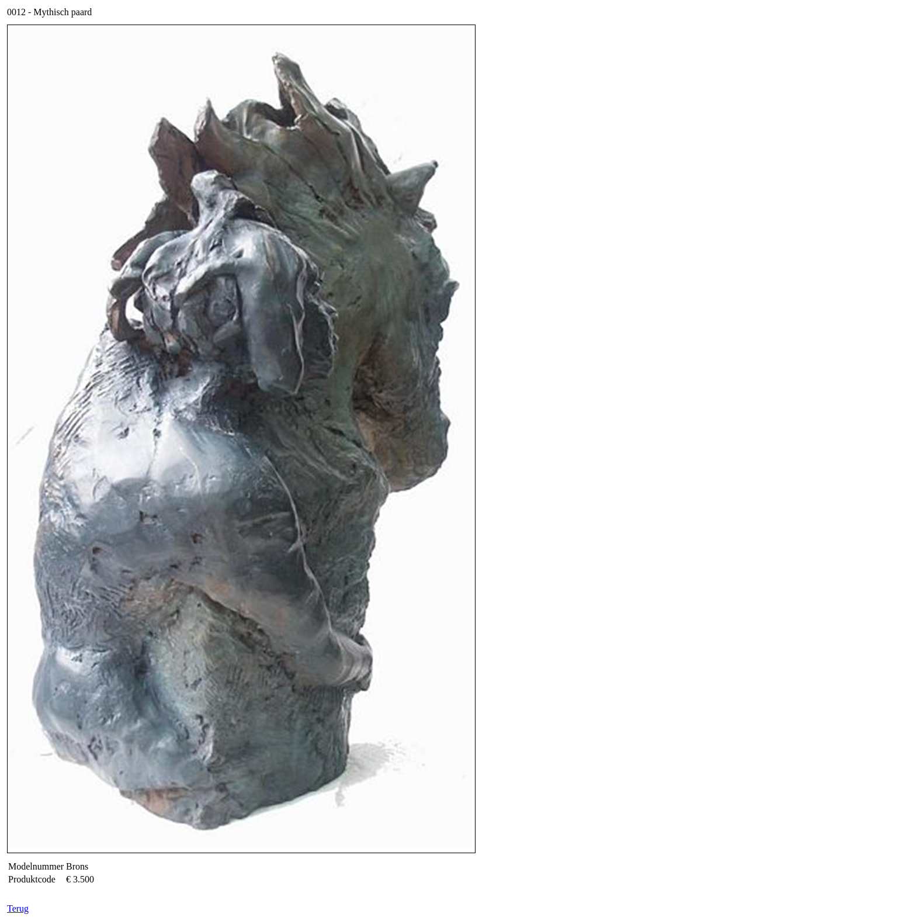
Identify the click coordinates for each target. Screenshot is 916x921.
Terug (18, 908)
